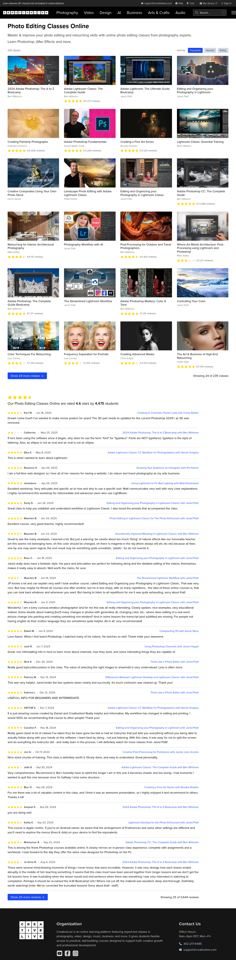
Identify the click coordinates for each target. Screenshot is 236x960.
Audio (180, 12)
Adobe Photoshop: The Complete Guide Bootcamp (29, 303)
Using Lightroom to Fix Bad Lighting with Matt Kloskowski (165, 483)
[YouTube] (60, 953)
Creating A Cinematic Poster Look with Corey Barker (168, 412)
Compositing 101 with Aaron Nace (179, 631)
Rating (223, 50)
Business (134, 12)
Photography (67, 12)
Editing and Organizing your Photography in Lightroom (195, 90)
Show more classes (27, 376)
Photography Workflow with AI (83, 244)
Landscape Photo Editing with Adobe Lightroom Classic (88, 193)
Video (89, 12)
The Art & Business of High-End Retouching (197, 356)
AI (119, 12)
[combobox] (209, 13)
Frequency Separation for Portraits (86, 354)
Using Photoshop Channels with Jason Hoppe (171, 646)
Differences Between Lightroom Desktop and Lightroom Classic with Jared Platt (152, 677)
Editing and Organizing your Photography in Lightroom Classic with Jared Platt (153, 503)
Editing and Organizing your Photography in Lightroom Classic (142, 193)
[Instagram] (75, 953)
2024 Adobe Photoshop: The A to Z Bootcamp (31, 90)
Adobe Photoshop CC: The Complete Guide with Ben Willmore (162, 842)
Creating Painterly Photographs (28, 142)
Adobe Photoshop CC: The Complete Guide (201, 193)
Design (105, 12)
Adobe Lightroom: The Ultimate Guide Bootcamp (145, 90)
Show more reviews (28, 897)
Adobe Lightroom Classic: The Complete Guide (83, 90)
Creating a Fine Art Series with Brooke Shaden (171, 787)
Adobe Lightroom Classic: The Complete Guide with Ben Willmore (160, 767)
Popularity (195, 50)
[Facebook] (67, 953)
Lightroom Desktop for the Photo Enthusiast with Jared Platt (163, 822)
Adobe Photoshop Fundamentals (85, 142)
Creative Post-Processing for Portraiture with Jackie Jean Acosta (161, 752)
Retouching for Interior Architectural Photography (31, 246)
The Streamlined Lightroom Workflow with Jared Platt (168, 578)
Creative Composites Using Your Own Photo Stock (32, 193)
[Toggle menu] (233, 13)
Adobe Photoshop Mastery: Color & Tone (143, 303)
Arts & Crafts (158, 12)
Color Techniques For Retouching (29, 354)
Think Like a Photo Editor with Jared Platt (174, 661)
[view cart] (191, 3)
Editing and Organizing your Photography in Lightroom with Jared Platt (157, 558)
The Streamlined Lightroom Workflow (88, 301)
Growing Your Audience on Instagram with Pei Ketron (167, 467)
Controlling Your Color (191, 301)
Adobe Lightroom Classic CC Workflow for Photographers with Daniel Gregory (153, 452)
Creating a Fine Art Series (137, 142)
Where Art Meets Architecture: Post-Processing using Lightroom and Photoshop (200, 248)
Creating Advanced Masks (137, 354)
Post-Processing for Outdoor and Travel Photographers (145, 246)
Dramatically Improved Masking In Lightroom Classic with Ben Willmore (157, 533)
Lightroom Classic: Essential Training (200, 142)
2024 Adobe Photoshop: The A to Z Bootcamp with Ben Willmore (160, 432)
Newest (210, 50)
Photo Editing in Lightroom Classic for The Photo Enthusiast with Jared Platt (154, 518)
